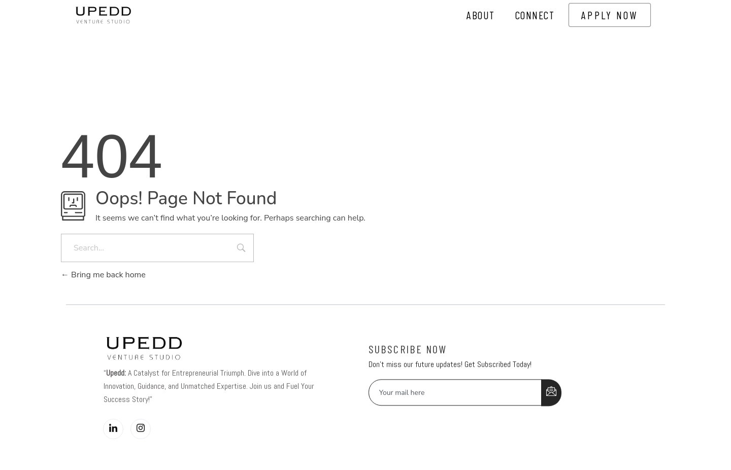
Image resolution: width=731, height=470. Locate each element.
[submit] (551, 406)
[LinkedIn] (113, 443)
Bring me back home (103, 274)
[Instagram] (140, 443)
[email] (455, 406)
